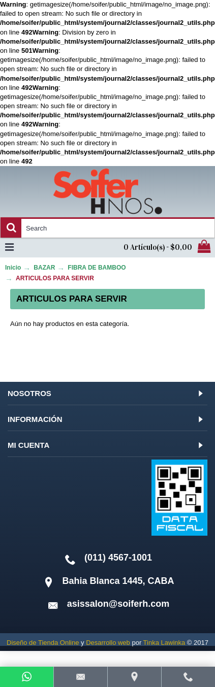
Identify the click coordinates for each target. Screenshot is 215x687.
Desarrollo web (108, 642)
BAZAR (44, 267)
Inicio (13, 267)
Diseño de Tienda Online (43, 642)
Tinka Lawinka (164, 642)
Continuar (171, 355)
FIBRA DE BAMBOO (97, 267)
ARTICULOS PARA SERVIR (55, 278)
